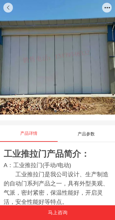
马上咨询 (57, 212)
